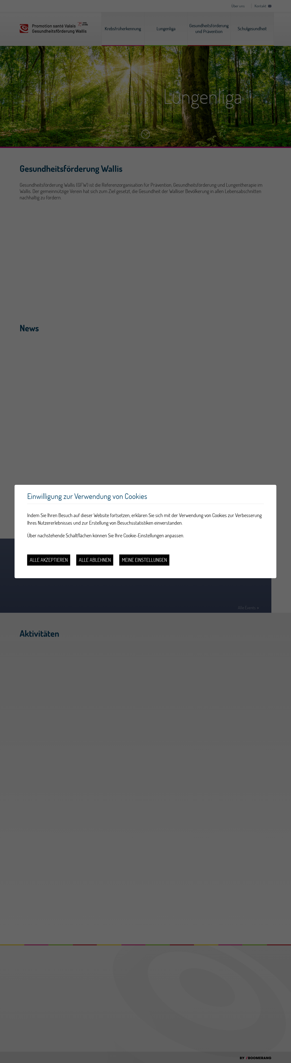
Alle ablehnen (95, 560)
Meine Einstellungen (144, 560)
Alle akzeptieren (49, 560)
